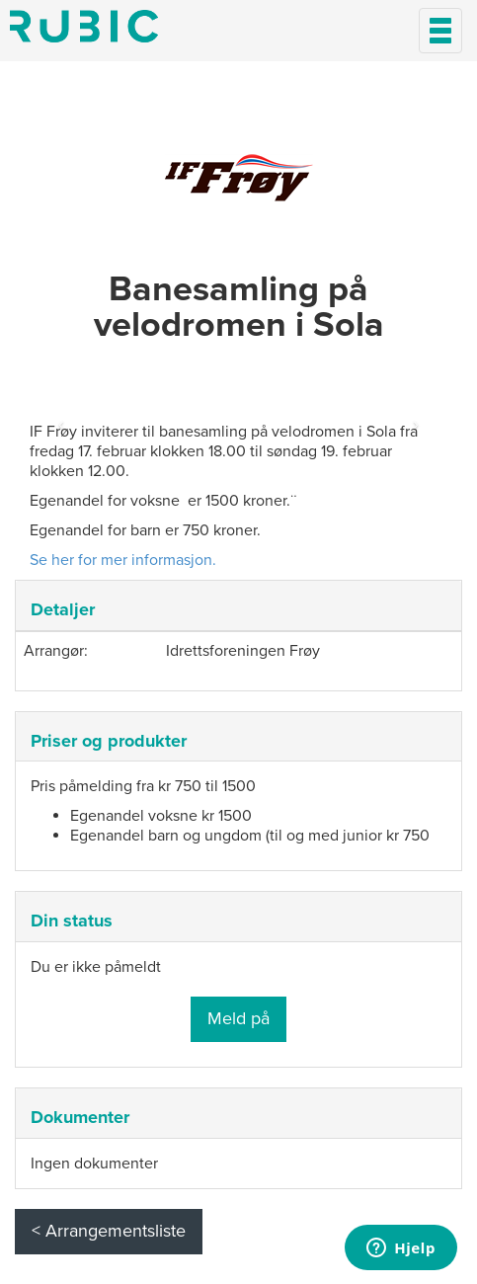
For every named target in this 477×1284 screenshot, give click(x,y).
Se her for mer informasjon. (123, 560)
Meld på (238, 1018)
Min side (84, 26)
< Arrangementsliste (109, 1231)
